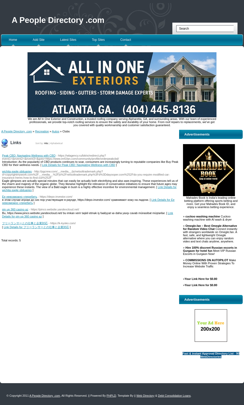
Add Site (38, 40)
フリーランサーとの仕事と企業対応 (25, 223)
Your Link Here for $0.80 (201, 278)
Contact (125, 40)
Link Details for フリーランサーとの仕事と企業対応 (36, 227)
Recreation (42, 131)
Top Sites (98, 40)
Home (13, 40)
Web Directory (145, 395)
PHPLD (111, 395)
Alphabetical (56, 143)
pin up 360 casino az (15, 209)
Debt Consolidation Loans (174, 395)
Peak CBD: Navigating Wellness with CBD (29, 155)
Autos (55, 131)
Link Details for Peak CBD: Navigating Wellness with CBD (78, 164)
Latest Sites (68, 40)
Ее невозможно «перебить (19, 196)
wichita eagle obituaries (17, 171)
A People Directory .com (58, 20)
